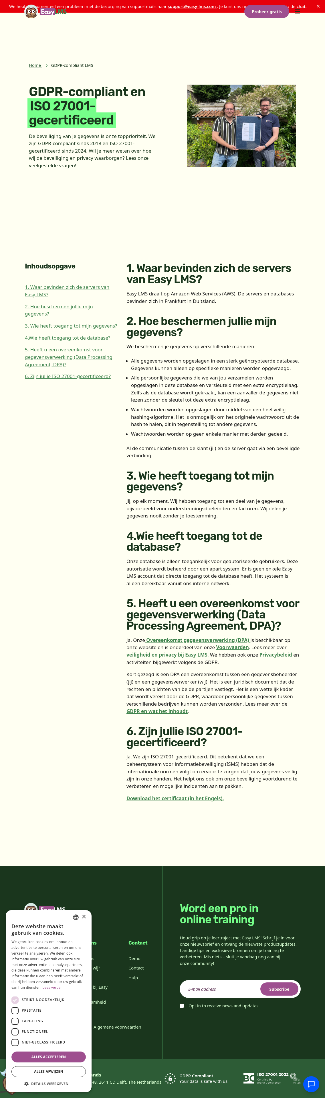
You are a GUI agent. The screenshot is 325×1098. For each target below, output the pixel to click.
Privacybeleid (275, 654)
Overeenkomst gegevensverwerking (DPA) (197, 640)
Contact (136, 968)
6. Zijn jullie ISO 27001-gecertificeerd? (68, 376)
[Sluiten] (318, 6)
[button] (48, 1084)
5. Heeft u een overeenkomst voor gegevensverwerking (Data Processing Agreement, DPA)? (68, 356)
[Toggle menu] (297, 37)
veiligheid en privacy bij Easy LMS (166, 654)
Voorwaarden (232, 647)
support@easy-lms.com (192, 6)
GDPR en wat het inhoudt (157, 711)
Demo (134, 958)
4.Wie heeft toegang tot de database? (67, 337)
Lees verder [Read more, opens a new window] (52, 987)
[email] (240, 989)
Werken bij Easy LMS (92, 989)
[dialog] (49, 1001)
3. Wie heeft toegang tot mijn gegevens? (71, 325)
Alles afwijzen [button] (48, 1071)
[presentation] (223, 1024)
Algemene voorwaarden (117, 1027)
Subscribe (278, 989)
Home (35, 65)
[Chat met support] (311, 1084)
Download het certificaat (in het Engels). (175, 798)
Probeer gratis (267, 38)
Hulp (133, 977)
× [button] (84, 917)
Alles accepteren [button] (48, 1056)
